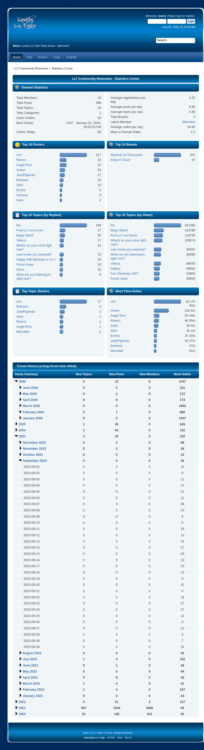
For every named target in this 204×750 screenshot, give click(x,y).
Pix (18, 225)
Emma (20, 190)
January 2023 (33, 696)
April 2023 (30, 677)
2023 (22, 436)
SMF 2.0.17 (89, 732)
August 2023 (32, 653)
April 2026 (30, 400)
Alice (19, 185)
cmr (19, 155)
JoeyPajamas (25, 175)
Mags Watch (25, 235)
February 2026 (33, 412)
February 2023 (33, 689)
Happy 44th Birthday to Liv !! (36, 259)
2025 (22, 424)
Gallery (116, 268)
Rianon (21, 160)
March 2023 (31, 683)
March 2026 (31, 406)
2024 (22, 430)
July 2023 (30, 659)
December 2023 (34, 442)
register (190, 15)
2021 (22, 708)
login (179, 15)
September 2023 (35, 461)
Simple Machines (122, 732)
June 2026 (30, 388)
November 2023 (34, 448)
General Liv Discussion (127, 155)
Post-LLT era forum (29, 230)
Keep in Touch (120, 160)
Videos (21, 240)
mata (19, 200)
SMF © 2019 (105, 732)
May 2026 (30, 394)
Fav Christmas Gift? (124, 273)
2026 (22, 381)
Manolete (188, 122)
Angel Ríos (24, 165)
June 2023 (30, 665)
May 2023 (30, 671)
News (20, 269)
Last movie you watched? (34, 254)
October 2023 (33, 454)
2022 (22, 702)
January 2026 (33, 418)
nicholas (22, 195)
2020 (22, 714)
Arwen (20, 170)
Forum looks (25, 264)
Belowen (22, 180)
